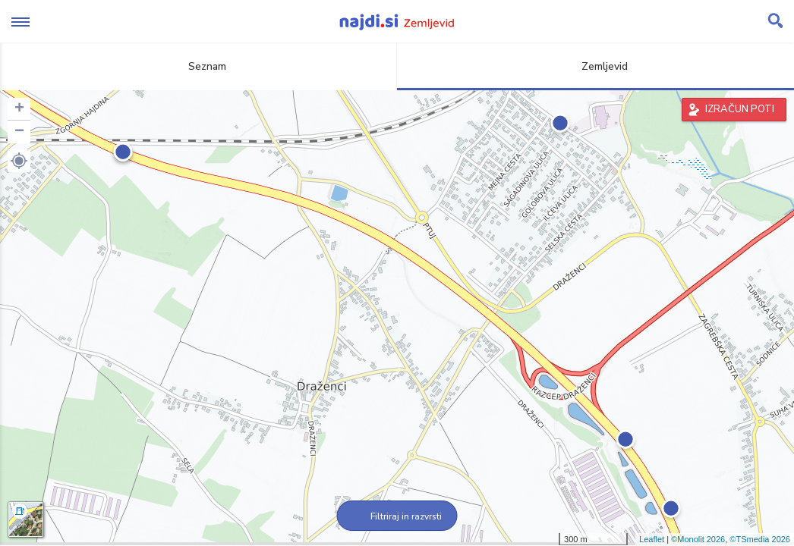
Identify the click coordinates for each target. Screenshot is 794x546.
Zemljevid (596, 66)
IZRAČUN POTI (739, 109)
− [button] (19, 132)
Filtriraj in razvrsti (397, 516)
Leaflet (651, 539)
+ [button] (19, 109)
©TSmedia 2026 (759, 539)
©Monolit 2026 (698, 539)
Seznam (198, 66)
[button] (19, 160)
